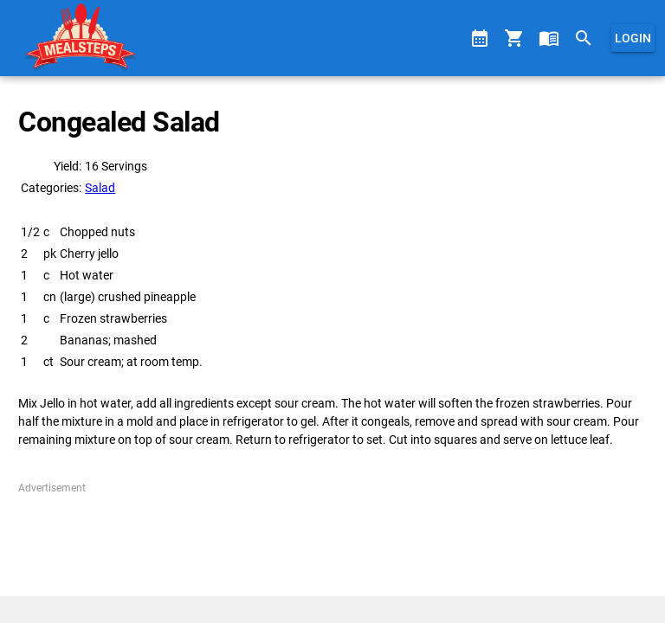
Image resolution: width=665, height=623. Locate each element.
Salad (100, 188)
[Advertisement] (332, 539)
